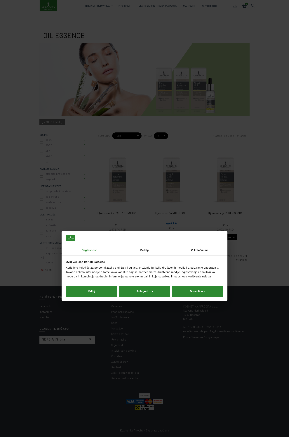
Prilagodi (145, 243)
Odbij (91, 243)
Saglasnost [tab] (89, 202)
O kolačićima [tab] (199, 202)
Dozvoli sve (197, 243)
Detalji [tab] (144, 202)
